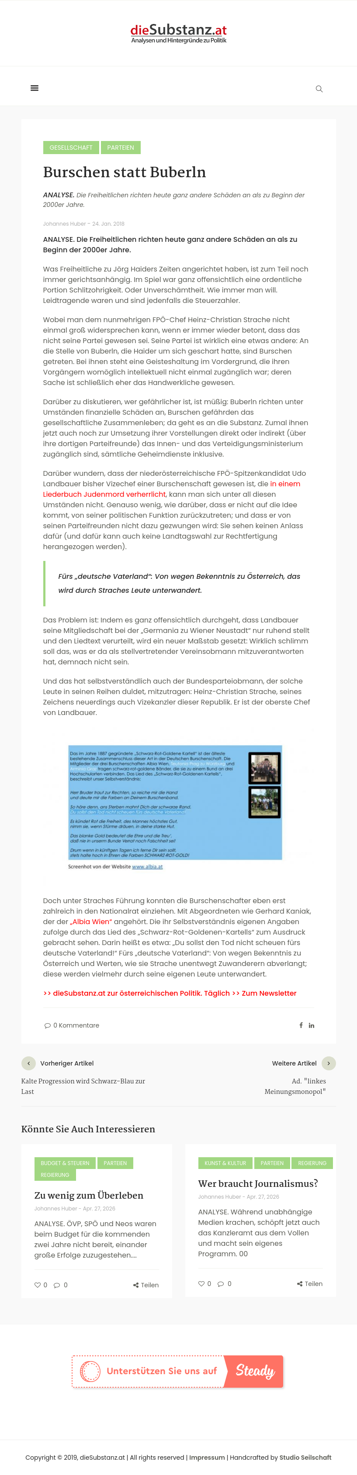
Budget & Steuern (65, 1163)
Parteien (120, 147)
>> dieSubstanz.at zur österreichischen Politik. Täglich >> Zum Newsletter (170, 993)
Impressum (207, 1457)
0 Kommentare (71, 1025)
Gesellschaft (71, 147)
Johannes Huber (65, 223)
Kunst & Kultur (225, 1163)
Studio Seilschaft (306, 1457)
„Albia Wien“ (91, 922)
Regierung (55, 1175)
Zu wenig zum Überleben (89, 1196)
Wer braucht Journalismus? (258, 1184)
